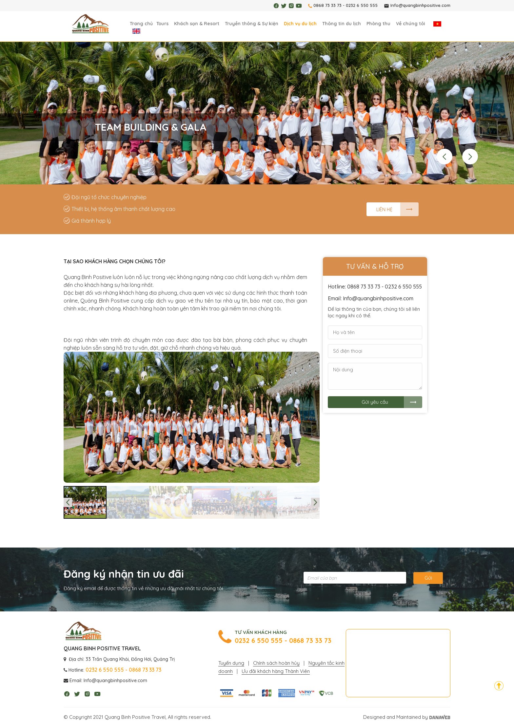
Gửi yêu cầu (375, 402)
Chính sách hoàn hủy (276, 663)
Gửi (428, 578)
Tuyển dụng (231, 663)
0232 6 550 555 (362, 5)
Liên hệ (384, 210)
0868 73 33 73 (327, 5)
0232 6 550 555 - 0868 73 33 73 (283, 640)
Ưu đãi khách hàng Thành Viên (276, 671)
